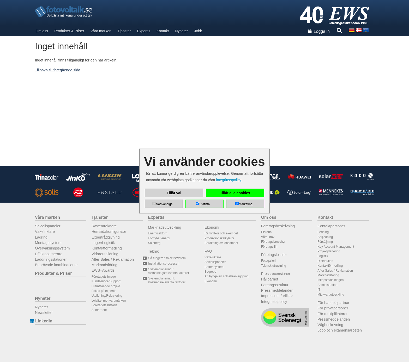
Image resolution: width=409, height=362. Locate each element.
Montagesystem (48, 243)
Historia (266, 232)
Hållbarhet (269, 279)
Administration (327, 285)
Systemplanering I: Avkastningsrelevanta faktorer (168, 271)
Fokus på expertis (104, 291)
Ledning (323, 232)
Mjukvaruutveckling (330, 294)
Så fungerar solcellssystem (166, 258)
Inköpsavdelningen (330, 280)
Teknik (153, 251)
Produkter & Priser (69, 31)
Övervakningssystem (52, 248)
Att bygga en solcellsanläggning (226, 276)
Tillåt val (174, 193)
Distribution (325, 261)
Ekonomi (211, 227)
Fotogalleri (268, 261)
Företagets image (104, 276)
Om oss (41, 31)
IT (318, 289)
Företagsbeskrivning (278, 226)
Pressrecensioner (275, 274)
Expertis (143, 31)
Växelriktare (45, 231)
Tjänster (124, 31)
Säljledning (325, 237)
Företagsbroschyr (273, 242)
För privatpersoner (332, 308)
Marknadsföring (104, 265)
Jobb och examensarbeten (339, 330)
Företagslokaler (274, 255)
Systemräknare (104, 226)
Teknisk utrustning (273, 265)
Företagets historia (104, 305)
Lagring (41, 237)
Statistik (204, 204)
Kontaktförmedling (107, 248)
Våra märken (101, 31)
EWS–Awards (103, 270)
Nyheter (181, 31)
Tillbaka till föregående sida (57, 70)
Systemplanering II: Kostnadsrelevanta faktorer (166, 280)
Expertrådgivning (106, 237)
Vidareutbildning (105, 254)
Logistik (322, 256)
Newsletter (44, 312)
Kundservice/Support (106, 281)
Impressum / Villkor (277, 296)
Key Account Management (335, 246)
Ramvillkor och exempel (221, 233)
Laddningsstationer (51, 259)
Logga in (322, 31)
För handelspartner (333, 303)
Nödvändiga (164, 204)
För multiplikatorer (332, 314)
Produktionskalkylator (219, 238)
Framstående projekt (106, 286)
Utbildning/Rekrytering (107, 295)
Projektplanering (328, 251)
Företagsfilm (269, 246)
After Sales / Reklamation (113, 259)
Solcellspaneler (48, 226)
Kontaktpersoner (331, 226)
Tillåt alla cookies (235, 193)
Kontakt (163, 31)
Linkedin (43, 321)
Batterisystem (214, 267)
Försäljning (325, 242)
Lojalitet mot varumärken (109, 300)
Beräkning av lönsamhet (221, 243)
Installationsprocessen (163, 263)
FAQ (208, 251)
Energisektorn (157, 233)
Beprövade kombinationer (56, 265)
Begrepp (210, 271)
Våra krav (267, 237)
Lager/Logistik (103, 243)
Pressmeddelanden (277, 290)
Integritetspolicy (274, 301)
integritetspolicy (228, 180)
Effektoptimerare (48, 254)
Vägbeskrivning (330, 325)
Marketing (245, 204)
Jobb (198, 31)
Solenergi (154, 243)
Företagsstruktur (274, 285)
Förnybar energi (159, 238)
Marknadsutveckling (164, 227)
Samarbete (99, 310)
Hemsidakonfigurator (109, 231)
